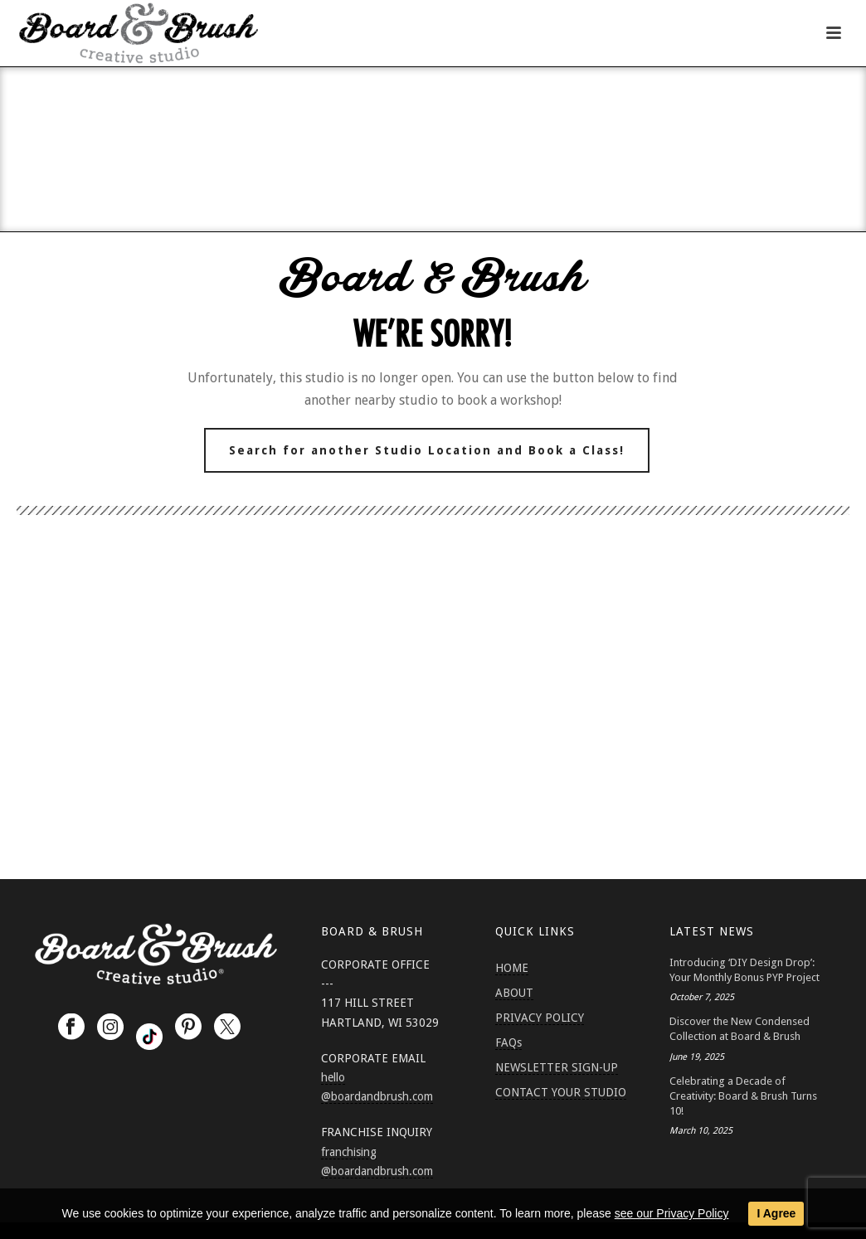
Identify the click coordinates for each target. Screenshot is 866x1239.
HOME (511, 967)
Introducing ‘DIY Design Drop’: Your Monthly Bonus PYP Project (744, 970)
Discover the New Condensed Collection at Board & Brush (739, 1028)
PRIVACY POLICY (539, 1017)
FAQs (508, 1042)
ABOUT (514, 992)
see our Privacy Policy (672, 1213)
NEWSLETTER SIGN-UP (556, 1067)
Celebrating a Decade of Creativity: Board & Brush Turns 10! (743, 1096)
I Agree (776, 1213)
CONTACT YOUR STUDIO (560, 1092)
